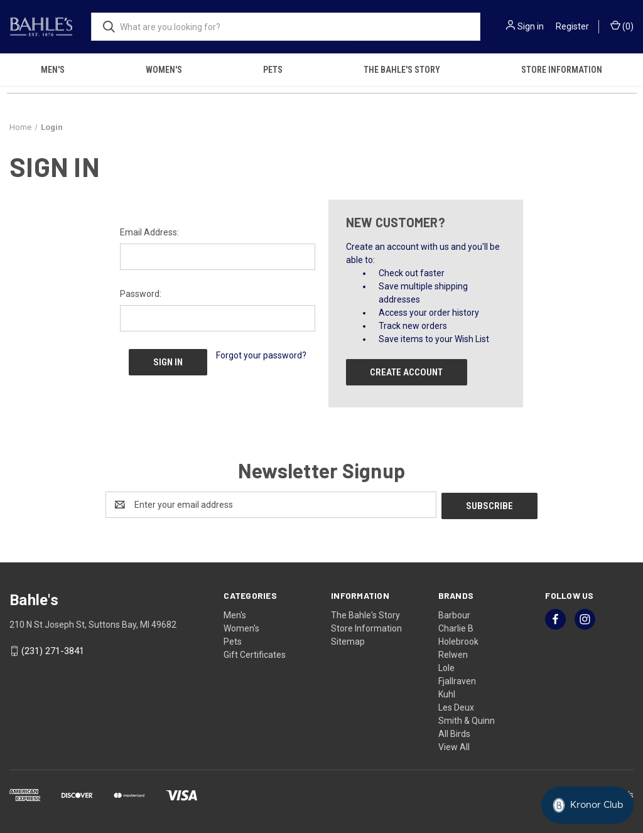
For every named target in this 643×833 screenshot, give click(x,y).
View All (454, 746)
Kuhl (446, 693)
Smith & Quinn (466, 719)
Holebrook (458, 640)
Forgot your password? (261, 355)
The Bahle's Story (402, 70)
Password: (140, 294)
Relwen (453, 653)
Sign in (530, 26)
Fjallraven (457, 680)
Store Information (366, 627)
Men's (53, 70)
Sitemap (348, 640)
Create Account (406, 372)
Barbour (454, 614)
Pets (273, 70)
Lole (446, 667)
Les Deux (456, 706)
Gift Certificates (255, 653)
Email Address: (149, 232)
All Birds (454, 733)
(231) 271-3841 (52, 650)
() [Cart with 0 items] (622, 25)
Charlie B (455, 627)
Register (572, 26)
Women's (164, 70)
